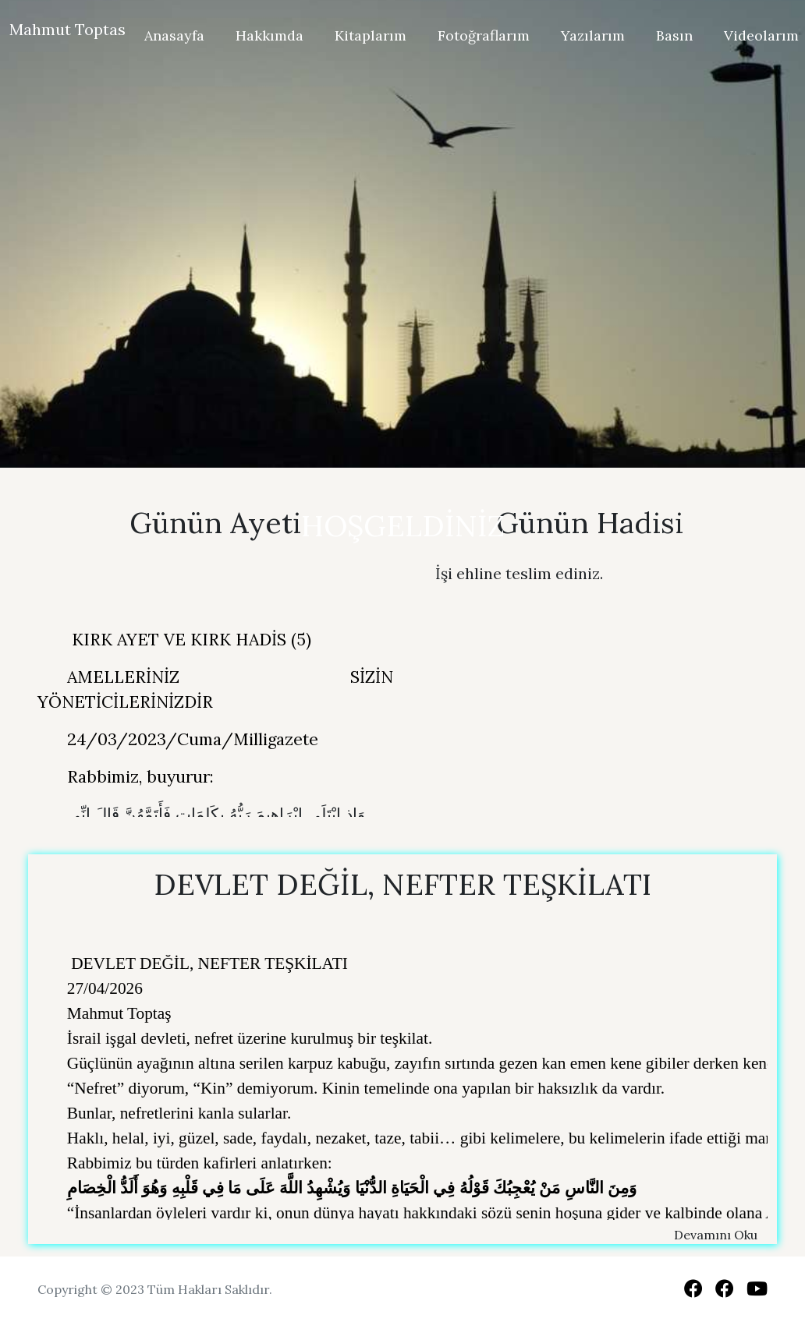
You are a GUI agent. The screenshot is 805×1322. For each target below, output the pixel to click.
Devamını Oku (715, 1234)
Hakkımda (269, 35)
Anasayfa (174, 35)
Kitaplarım (370, 35)
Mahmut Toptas (67, 29)
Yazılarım (593, 35)
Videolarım (761, 35)
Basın (674, 35)
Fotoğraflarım (484, 35)
